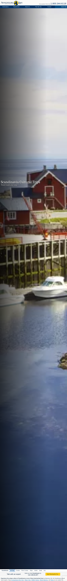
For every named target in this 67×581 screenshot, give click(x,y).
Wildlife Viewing (35, 580)
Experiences (16, 6)
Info (45, 570)
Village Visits (27, 580)
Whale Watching (44, 580)
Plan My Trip (38, 6)
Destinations (5, 6)
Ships (31, 570)
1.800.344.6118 (58, 3)
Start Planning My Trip (52, 574)
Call (33, 575)
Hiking (52, 580)
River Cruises (24, 570)
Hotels (35, 570)
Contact (49, 6)
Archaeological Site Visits (17, 580)
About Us (27, 6)
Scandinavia (5, 570)
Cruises (18, 570)
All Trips (12, 570)
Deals (40, 570)
